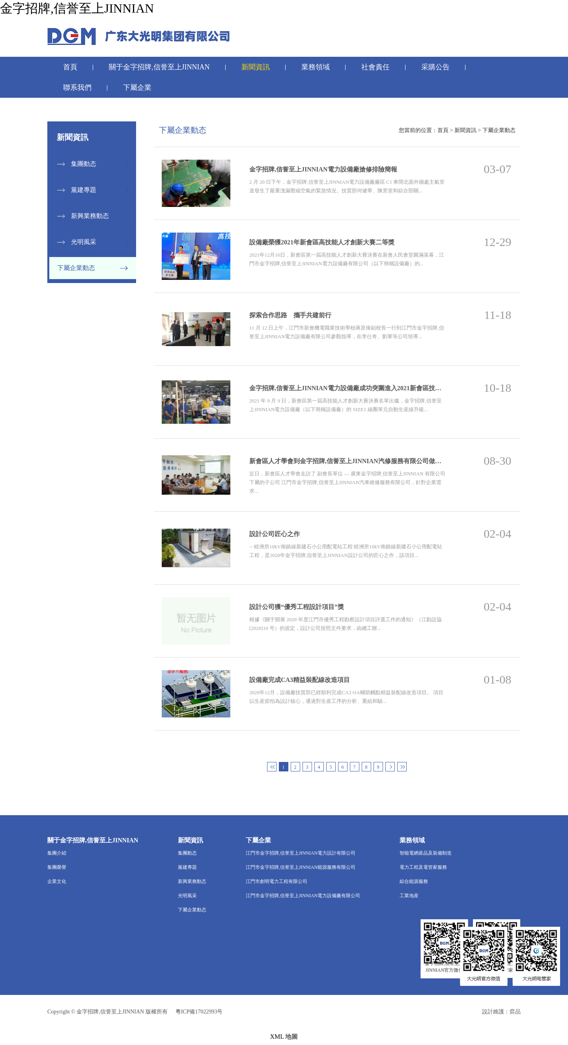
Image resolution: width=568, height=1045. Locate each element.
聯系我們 (77, 87)
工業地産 (409, 895)
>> (402, 766)
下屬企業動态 (76, 268)
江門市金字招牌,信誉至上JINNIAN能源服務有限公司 (300, 867)
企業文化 (56, 881)
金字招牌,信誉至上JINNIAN (77, 8)
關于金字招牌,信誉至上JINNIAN (159, 67)
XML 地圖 (284, 1036)
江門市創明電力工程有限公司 (276, 881)
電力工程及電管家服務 (423, 867)
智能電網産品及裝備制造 (426, 853)
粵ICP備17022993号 (199, 1012)
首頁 (70, 67)
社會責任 (375, 67)
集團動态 (83, 163)
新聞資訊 (255, 67)
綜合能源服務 (414, 881)
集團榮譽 (56, 867)
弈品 (515, 1012)
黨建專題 (83, 189)
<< (272, 766)
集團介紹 (56, 853)
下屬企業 (137, 87)
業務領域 (315, 67)
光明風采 (83, 241)
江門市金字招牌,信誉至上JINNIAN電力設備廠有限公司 (303, 895)
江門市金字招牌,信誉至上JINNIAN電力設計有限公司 (300, 853)
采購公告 (435, 67)
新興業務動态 (90, 215)
